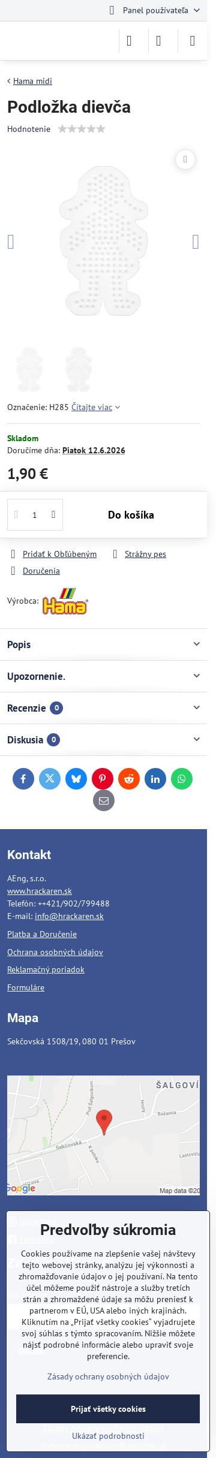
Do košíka (131, 515)
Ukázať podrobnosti (108, 1435)
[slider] (82, 129)
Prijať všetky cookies (108, 1408)
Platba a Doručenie (42, 934)
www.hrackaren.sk (39, 890)
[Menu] (192, 41)
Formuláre (25, 987)
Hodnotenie (28, 128)
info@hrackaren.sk (69, 916)
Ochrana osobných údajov (55, 952)
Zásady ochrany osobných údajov (108, 1376)
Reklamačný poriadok (46, 969)
